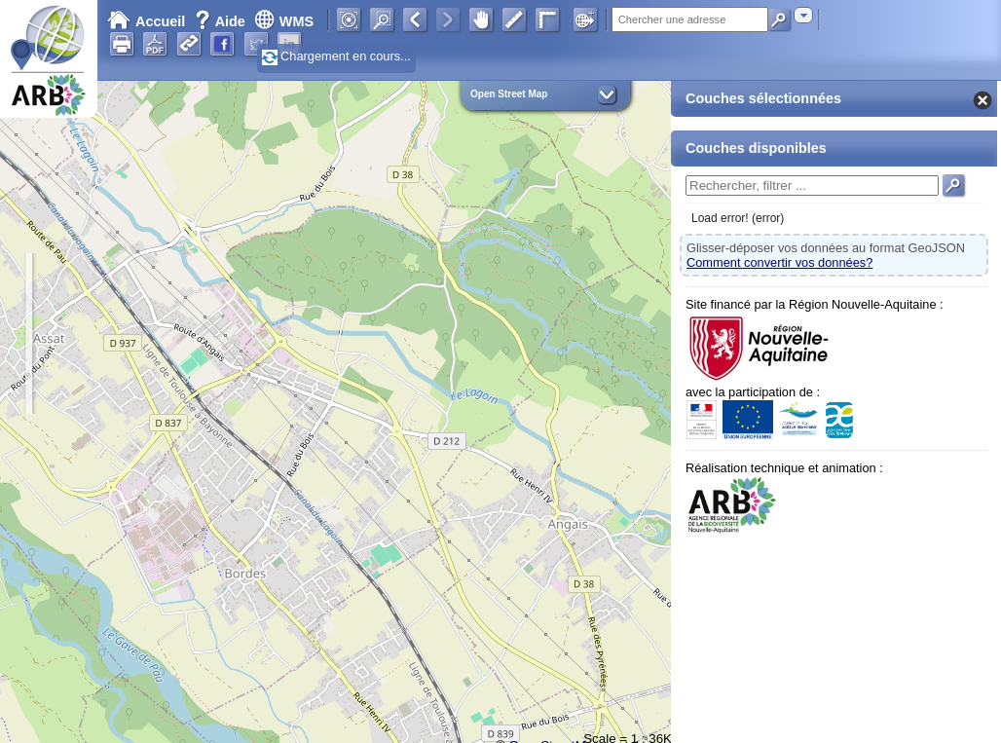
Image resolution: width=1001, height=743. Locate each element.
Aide (222, 21)
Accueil (146, 21)
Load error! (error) (737, 218)
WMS (284, 21)
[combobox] (803, 15)
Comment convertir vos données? (779, 262)
